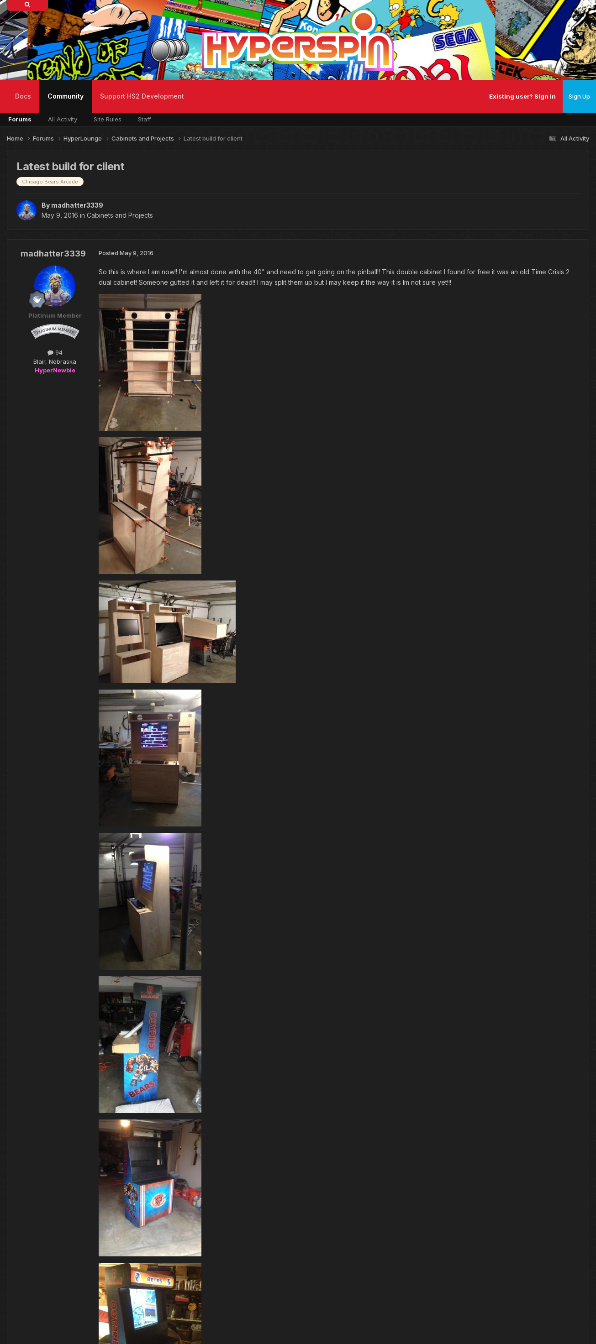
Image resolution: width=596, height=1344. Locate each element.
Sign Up (579, 96)
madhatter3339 (77, 205)
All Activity (62, 119)
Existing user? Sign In (522, 96)
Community (65, 102)
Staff (144, 119)
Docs (23, 96)
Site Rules (107, 119)
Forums (20, 119)
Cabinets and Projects (120, 215)
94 (55, 352)
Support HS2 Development (142, 96)
